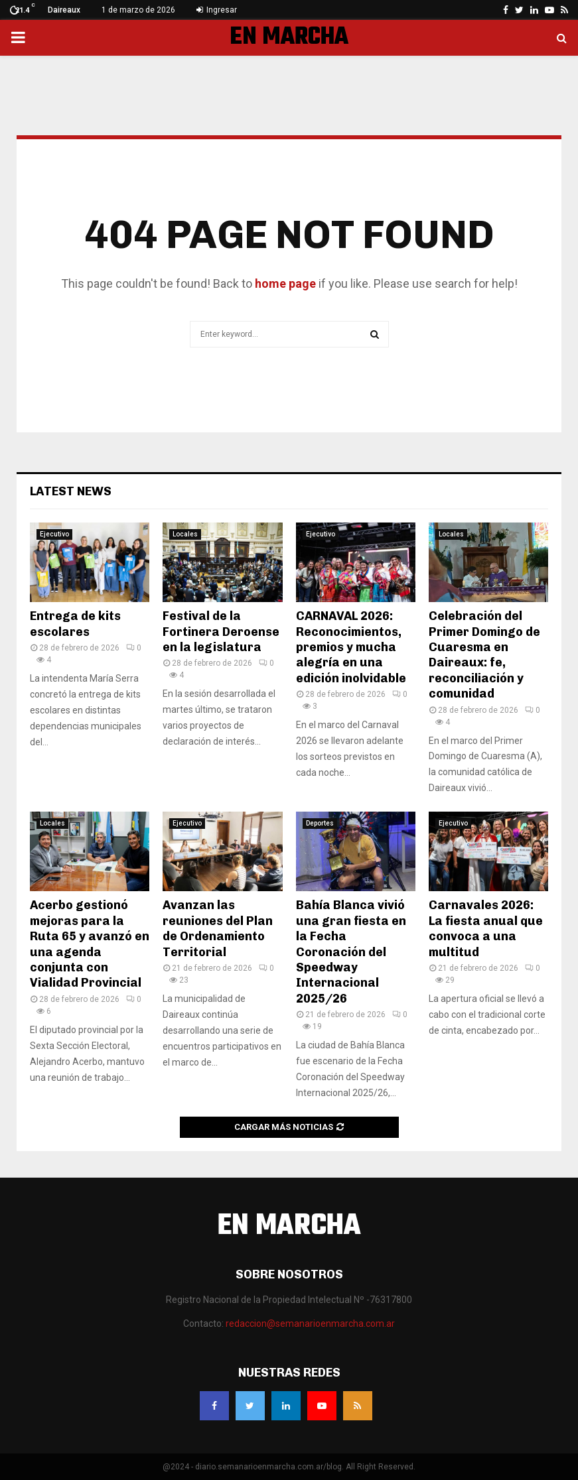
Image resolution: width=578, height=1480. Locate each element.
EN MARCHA (289, 37)
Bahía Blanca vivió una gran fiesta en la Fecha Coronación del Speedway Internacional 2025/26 (351, 951)
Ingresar (216, 10)
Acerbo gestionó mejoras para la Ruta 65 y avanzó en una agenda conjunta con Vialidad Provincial (89, 944)
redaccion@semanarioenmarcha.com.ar (310, 1323)
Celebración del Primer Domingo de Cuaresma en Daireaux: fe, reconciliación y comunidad (484, 655)
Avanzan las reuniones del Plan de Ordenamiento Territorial (218, 928)
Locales (185, 534)
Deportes (320, 823)
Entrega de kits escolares (75, 624)
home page (285, 283)
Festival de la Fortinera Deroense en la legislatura (221, 631)
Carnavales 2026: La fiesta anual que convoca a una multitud (486, 928)
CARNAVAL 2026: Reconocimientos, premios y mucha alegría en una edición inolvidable (351, 647)
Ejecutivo (54, 534)
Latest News (70, 491)
